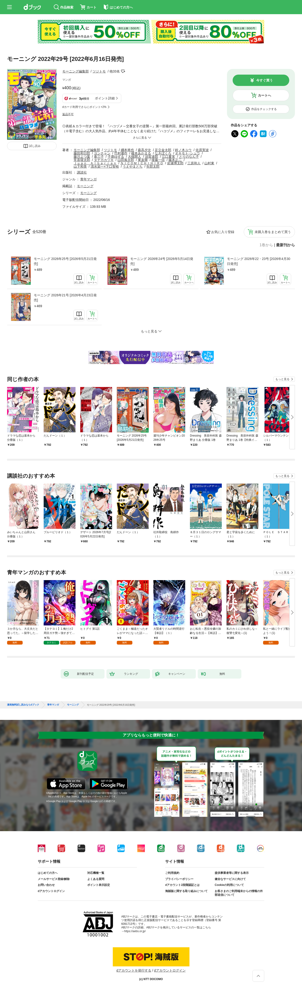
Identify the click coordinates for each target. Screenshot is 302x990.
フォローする (123, 71)
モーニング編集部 (75, 71)
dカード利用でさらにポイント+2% (84, 107)
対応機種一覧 (95, 873)
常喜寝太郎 (82, 160)
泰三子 (99, 156)
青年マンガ (88, 179)
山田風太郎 (125, 160)
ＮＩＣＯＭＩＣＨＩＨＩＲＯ (141, 163)
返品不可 (68, 114)
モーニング (85, 186)
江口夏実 (168, 156)
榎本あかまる (141, 153)
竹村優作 (120, 153)
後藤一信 (158, 160)
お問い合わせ (46, 885)
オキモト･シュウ (187, 153)
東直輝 (143, 160)
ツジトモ (99, 71)
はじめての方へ (48, 873)
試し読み (35, 146)
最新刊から (285, 245)
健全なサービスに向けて (230, 879)
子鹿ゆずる (116, 156)
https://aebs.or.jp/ (135, 931)
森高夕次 (144, 150)
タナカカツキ (104, 160)
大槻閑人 (134, 156)
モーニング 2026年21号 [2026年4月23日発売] (65, 297)
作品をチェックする (264, 109)
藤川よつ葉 (82, 156)
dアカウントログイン (51, 891)
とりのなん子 (189, 156)
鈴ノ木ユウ (183, 150)
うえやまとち (133, 166)
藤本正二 (175, 160)
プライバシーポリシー (179, 879)
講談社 (82, 172)
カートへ (264, 95)
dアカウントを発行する (133, 970)
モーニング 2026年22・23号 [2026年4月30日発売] (258, 261)
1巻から (266, 245)
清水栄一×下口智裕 (105, 166)
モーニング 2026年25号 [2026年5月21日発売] (65, 261)
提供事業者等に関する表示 (232, 873)
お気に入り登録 (222, 232)
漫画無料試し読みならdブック (23, 705)
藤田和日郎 (82, 153)
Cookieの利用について (229, 885)
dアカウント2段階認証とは (182, 885)
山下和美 (80, 166)
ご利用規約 (172, 873)
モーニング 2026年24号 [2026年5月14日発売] (161, 261)
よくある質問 (95, 879)
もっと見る (282, 379)
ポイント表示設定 (98, 885)
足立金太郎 (163, 150)
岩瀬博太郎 (175, 163)
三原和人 (194, 163)
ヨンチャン (102, 153)
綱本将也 (127, 150)
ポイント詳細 (105, 98)
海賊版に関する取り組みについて (186, 891)
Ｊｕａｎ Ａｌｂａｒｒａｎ (95, 163)
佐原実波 (202, 150)
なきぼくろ (163, 153)
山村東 (209, 163)
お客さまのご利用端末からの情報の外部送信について (239, 893)
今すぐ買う (264, 80)
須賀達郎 (151, 156)
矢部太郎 (152, 166)
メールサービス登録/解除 (54, 879)
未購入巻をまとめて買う (273, 232)
